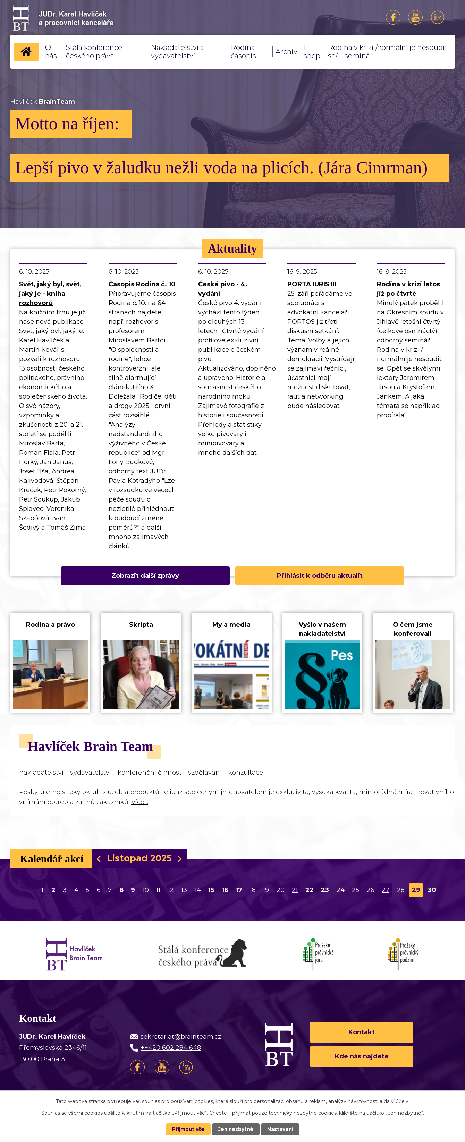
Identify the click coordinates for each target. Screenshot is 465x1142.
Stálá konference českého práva (94, 51)
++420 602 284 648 (171, 1050)
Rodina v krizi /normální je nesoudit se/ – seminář (388, 51)
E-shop (312, 51)
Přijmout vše (187, 1129)
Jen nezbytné (236, 1129)
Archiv (286, 51)
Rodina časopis (243, 51)
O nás (51, 51)
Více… (139, 804)
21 (295, 892)
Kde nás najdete (362, 1059)
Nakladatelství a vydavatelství (177, 51)
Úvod (26, 52)
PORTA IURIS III (311, 284)
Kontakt (361, 1034)
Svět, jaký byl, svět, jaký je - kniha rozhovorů (50, 293)
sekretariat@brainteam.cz (181, 1039)
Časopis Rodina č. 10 (142, 284)
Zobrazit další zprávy (169, 576)
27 (385, 892)
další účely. (396, 1101)
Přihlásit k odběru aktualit (296, 576)
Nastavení (281, 1129)
